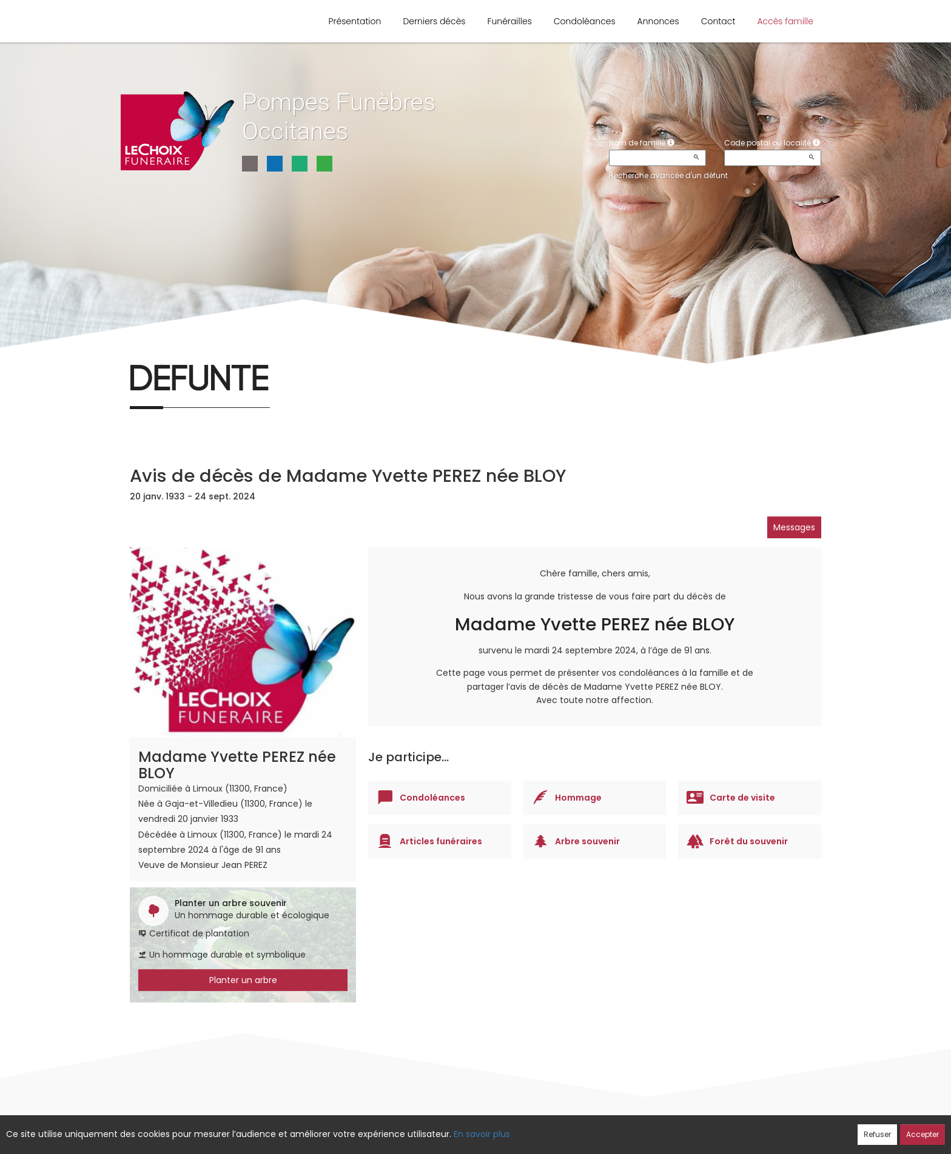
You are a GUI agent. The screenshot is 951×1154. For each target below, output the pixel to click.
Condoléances (585, 21)
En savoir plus (482, 1134)
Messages (794, 527)
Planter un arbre (243, 980)
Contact (718, 21)
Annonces (658, 21)
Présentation (355, 21)
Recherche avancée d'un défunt (668, 175)
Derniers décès (434, 21)
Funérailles (510, 21)
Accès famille (785, 21)
